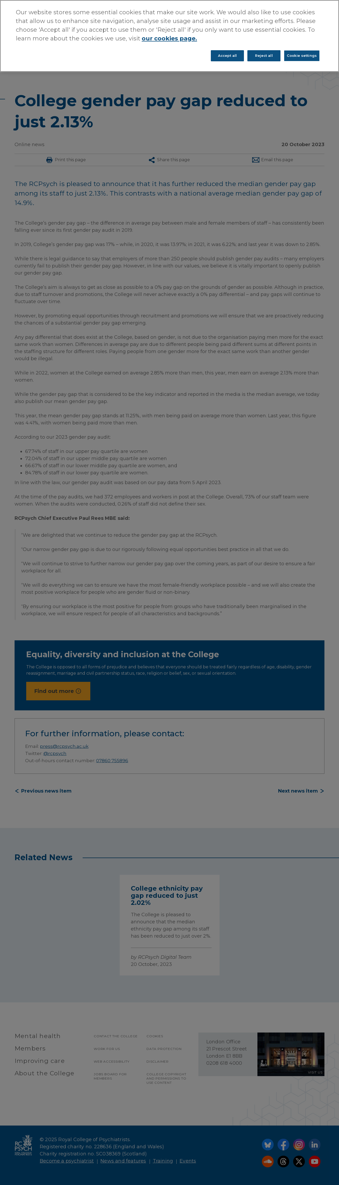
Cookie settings (302, 55)
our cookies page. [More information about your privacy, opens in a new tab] (169, 38)
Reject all (264, 55)
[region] (169, 36)
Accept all (227, 55)
